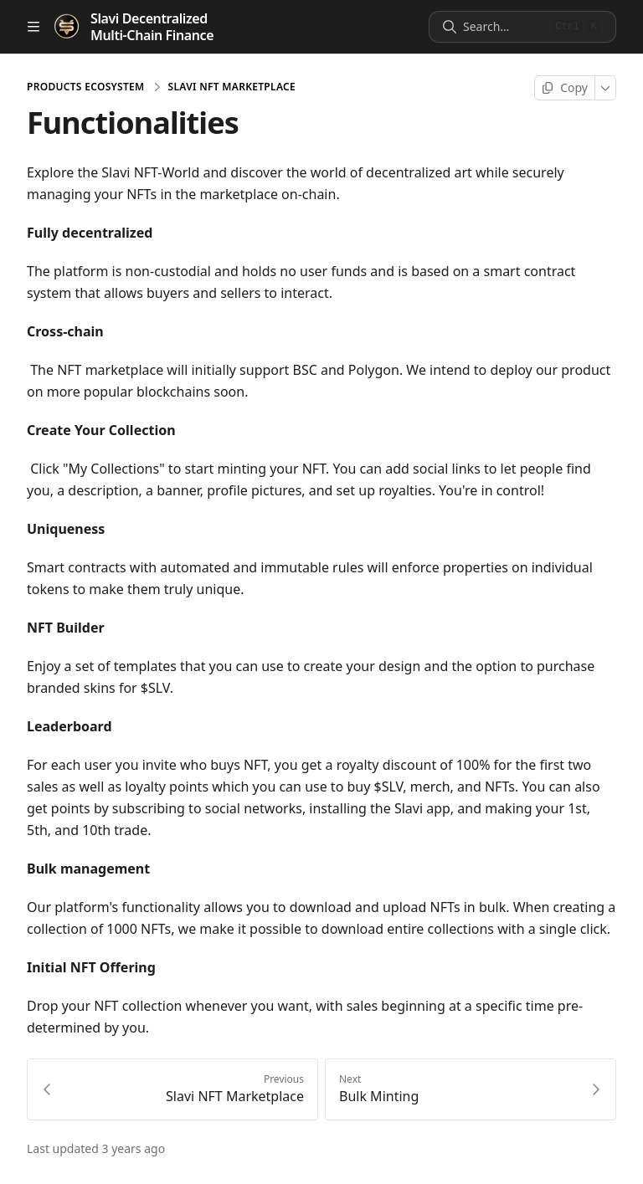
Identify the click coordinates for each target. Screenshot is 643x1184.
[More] (605, 87)
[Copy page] (564, 87)
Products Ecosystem (86, 87)
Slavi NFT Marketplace (232, 87)
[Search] (503, 27)
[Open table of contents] (33, 26)
